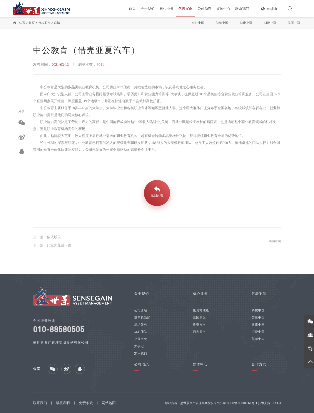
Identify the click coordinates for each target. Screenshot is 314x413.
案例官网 (275, 242)
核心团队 (140, 331)
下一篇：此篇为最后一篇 (52, 246)
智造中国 (222, 23)
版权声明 (63, 403)
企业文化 (140, 339)
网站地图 (109, 403)
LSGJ (277, 403)
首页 (132, 8)
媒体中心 (223, 8)
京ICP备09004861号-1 (242, 403)
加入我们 (140, 353)
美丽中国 (294, 23)
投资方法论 (201, 310)
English (272, 8)
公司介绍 (140, 310)
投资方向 (199, 324)
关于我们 (148, 8)
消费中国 (270, 23)
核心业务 (167, 8)
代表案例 (185, 8)
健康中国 (246, 23)
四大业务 (199, 331)
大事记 (139, 346)
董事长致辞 (142, 317)
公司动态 (204, 8)
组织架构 (140, 324)
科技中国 (198, 23)
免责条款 (86, 403)
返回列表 (157, 196)
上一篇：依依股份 (47, 238)
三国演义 (199, 317)
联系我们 (242, 8)
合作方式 (259, 364)
